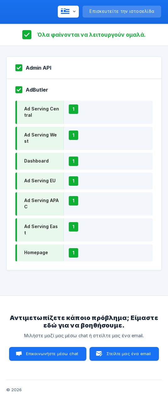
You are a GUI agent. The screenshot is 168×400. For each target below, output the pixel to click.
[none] (68, 12)
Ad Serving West (40, 138)
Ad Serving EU (40, 180)
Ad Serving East (41, 229)
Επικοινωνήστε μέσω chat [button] (52, 353)
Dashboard (36, 160)
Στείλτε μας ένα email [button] (128, 353)
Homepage (36, 252)
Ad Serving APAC (41, 203)
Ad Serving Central (41, 112)
